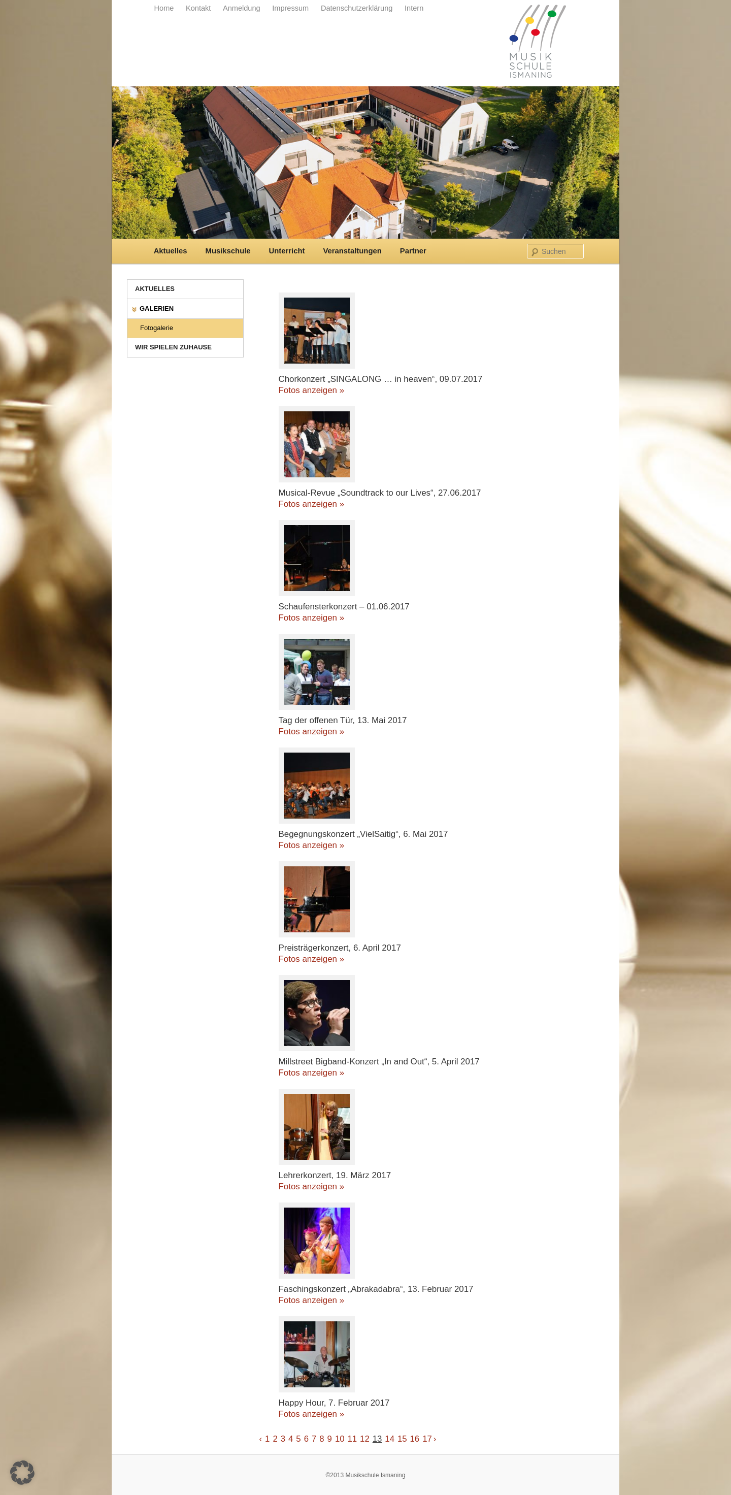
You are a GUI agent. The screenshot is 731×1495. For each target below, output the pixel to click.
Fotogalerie (156, 328)
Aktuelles (170, 251)
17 (427, 1439)
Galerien (157, 308)
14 (389, 1439)
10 (340, 1439)
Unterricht (287, 251)
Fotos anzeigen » (312, 390)
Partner (413, 251)
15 (402, 1439)
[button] (22, 1472)
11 (352, 1439)
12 (365, 1439)
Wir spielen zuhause (173, 347)
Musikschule (228, 251)
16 (415, 1439)
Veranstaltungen (352, 251)
